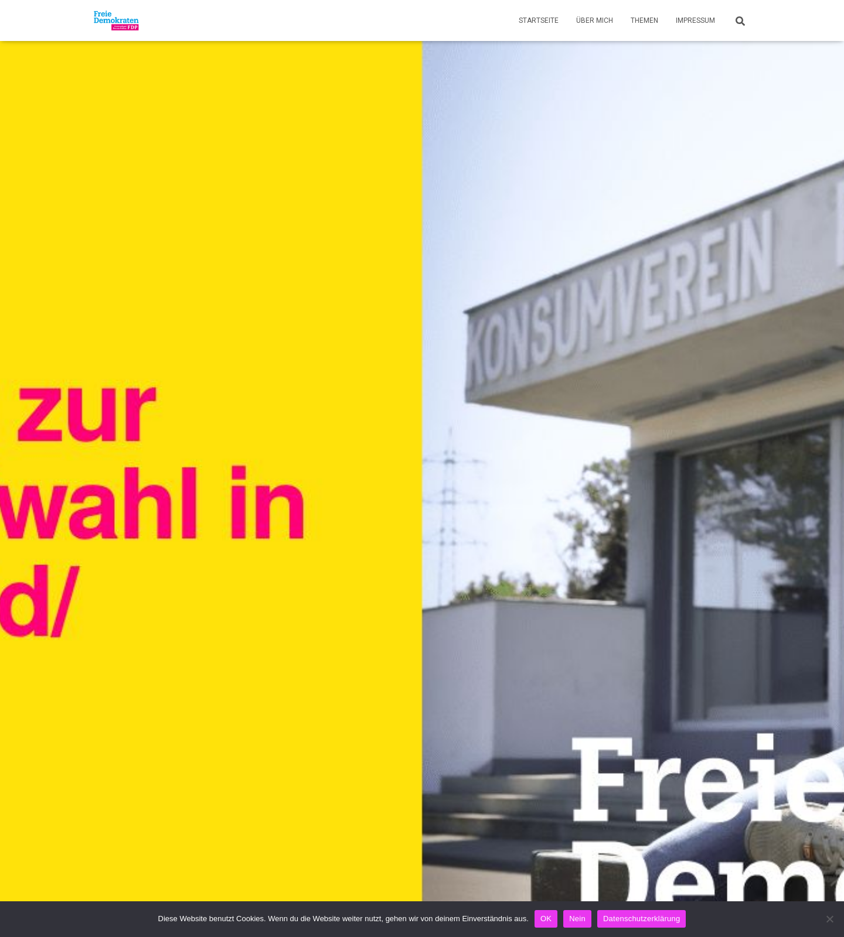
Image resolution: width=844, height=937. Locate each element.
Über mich (594, 20)
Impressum (695, 20)
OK (546, 918)
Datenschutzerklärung (641, 918)
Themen (644, 20)
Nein (577, 918)
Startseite (539, 20)
